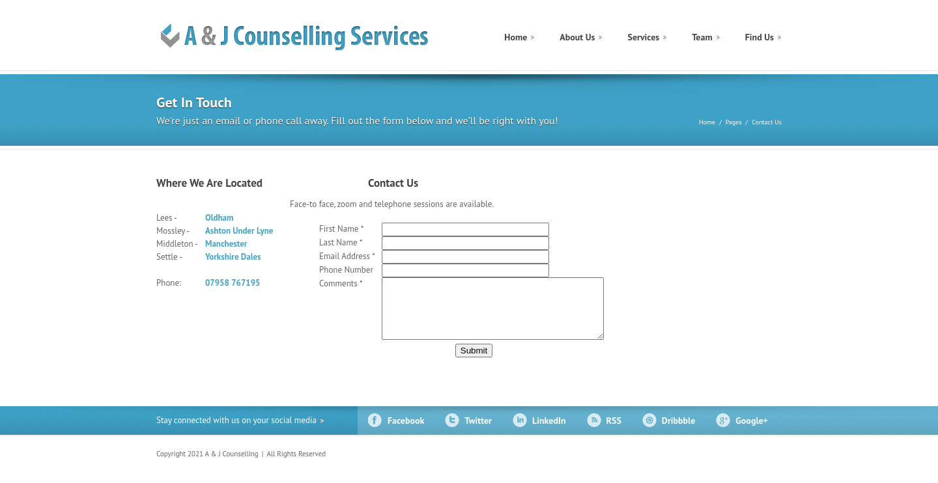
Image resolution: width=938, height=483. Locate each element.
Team (702, 37)
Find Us (759, 37)
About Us (577, 37)
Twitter (478, 432)
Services (643, 37)
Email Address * (347, 256)
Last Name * (341, 242)
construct (302, 37)
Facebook (406, 432)
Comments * (341, 283)
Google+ (751, 432)
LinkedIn (549, 432)
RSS (613, 432)
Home (515, 37)
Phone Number (346, 269)
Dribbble (678, 432)
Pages (734, 122)
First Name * (341, 228)
